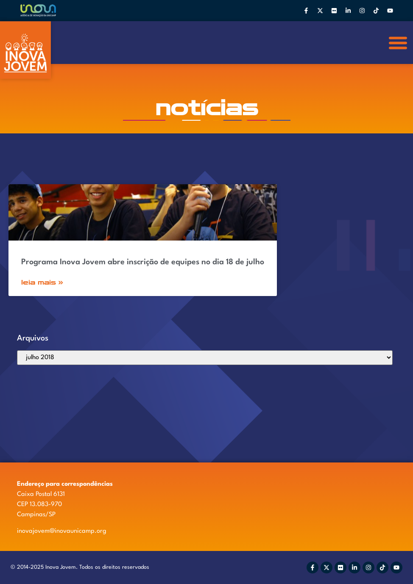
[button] (398, 43)
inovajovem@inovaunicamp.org (61, 531)
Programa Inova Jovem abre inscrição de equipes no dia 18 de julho (142, 262)
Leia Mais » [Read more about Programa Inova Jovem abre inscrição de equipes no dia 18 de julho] (42, 282)
